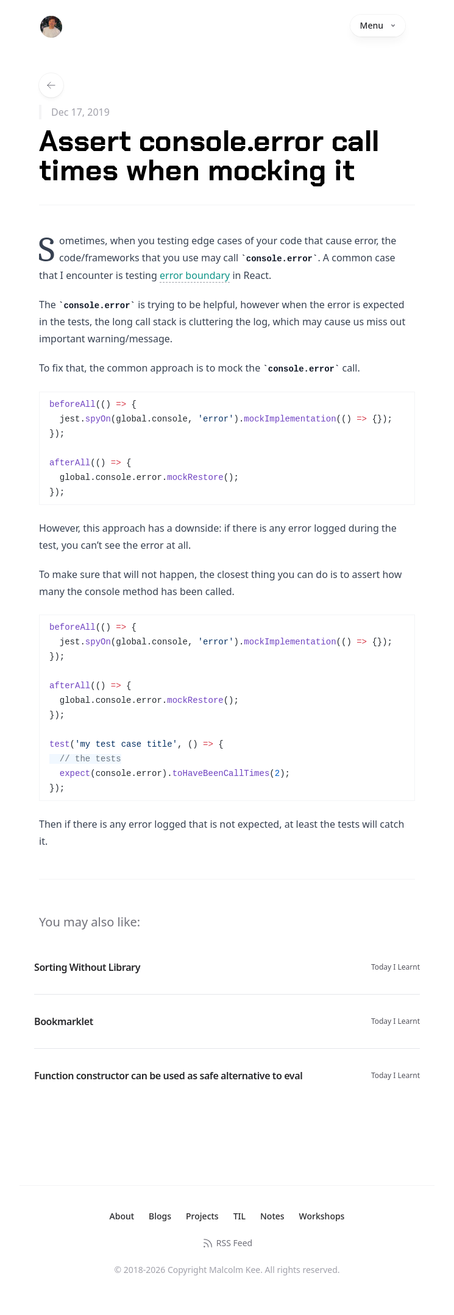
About (122, 1216)
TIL (239, 1216)
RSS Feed (227, 1243)
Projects (202, 1216)
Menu (377, 25)
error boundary (195, 275)
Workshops (322, 1216)
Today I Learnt (395, 967)
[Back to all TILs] (51, 85)
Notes (272, 1216)
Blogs (160, 1216)
